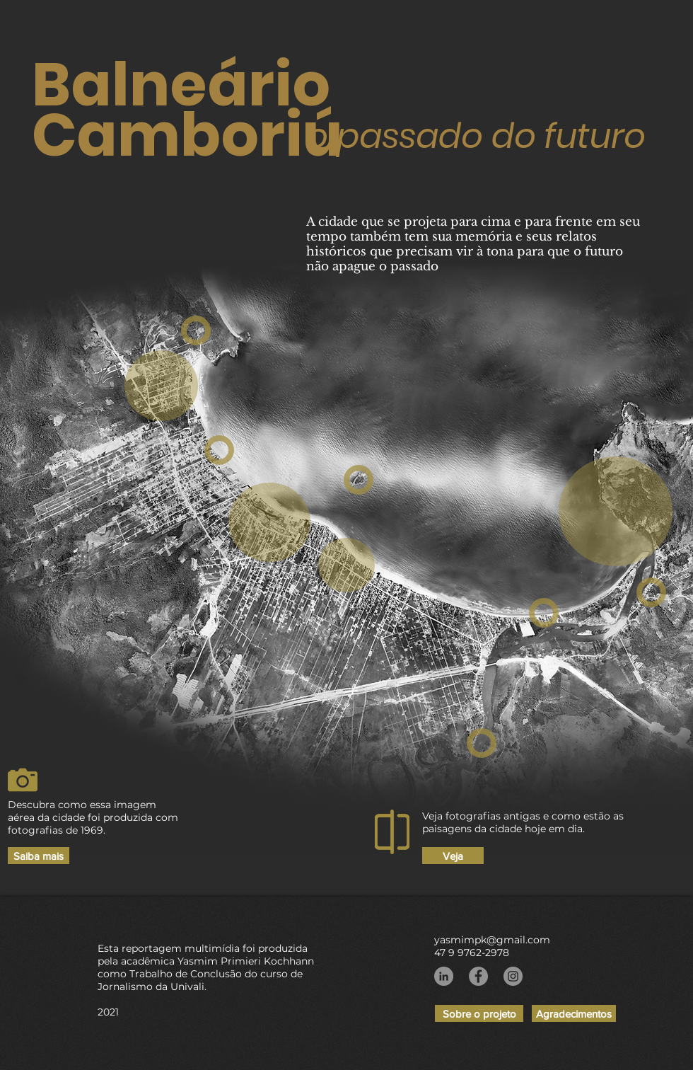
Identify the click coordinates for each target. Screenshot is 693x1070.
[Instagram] (513, 976)
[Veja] (453, 855)
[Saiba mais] (38, 855)
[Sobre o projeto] (479, 1013)
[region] (161, 385)
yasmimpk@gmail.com (492, 939)
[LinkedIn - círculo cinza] (443, 976)
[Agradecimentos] (574, 1013)
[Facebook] (478, 976)
